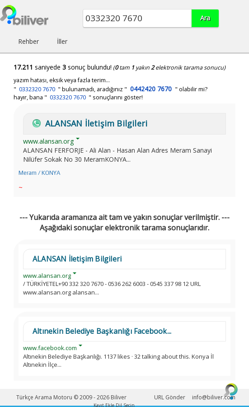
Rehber (28, 41)
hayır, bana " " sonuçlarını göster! (78, 97)
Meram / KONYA (39, 172)
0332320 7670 (37, 89)
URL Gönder (169, 397)
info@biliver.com (213, 397)
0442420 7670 (151, 88)
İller (62, 41)
